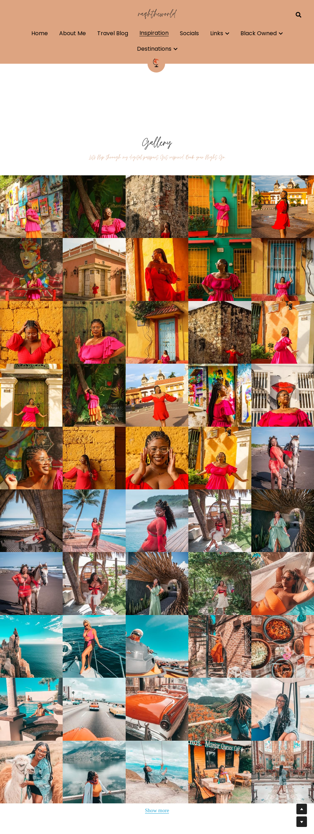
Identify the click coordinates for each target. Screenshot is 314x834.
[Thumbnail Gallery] (31, 206)
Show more (157, 810)
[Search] (298, 15)
